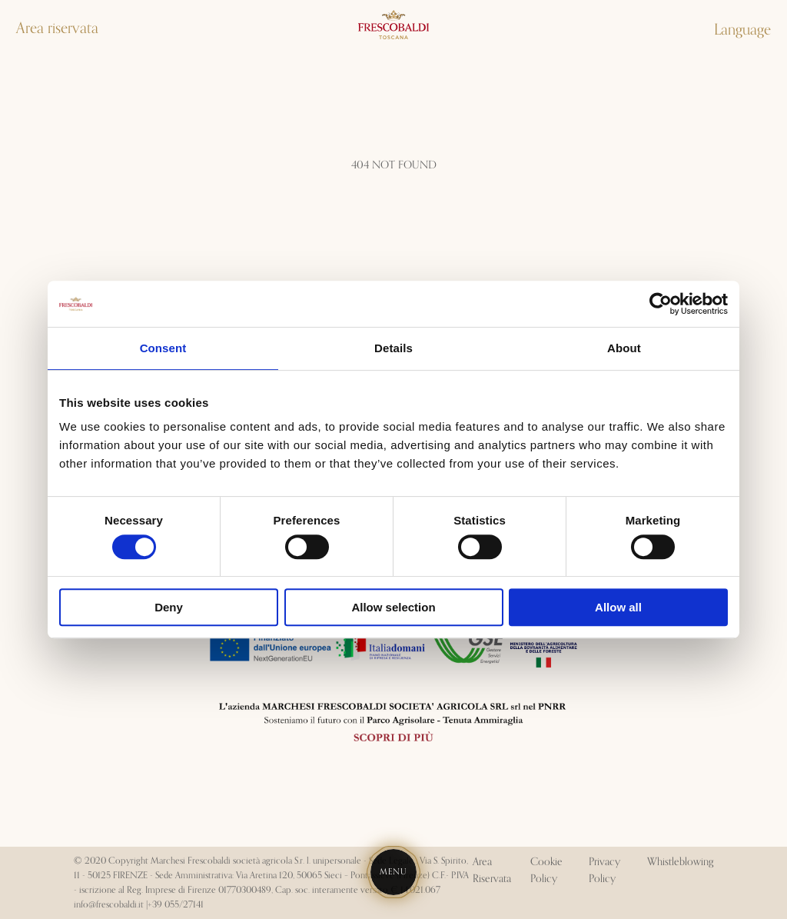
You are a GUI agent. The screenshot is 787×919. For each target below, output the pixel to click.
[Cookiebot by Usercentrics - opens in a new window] (660, 303)
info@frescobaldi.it (109, 904)
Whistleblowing (680, 862)
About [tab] (624, 348)
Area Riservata (492, 870)
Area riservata (57, 28)
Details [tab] (393, 348)
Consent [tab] (163, 348)
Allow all (618, 607)
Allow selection (393, 607)
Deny (168, 607)
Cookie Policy (546, 870)
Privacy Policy (604, 870)
